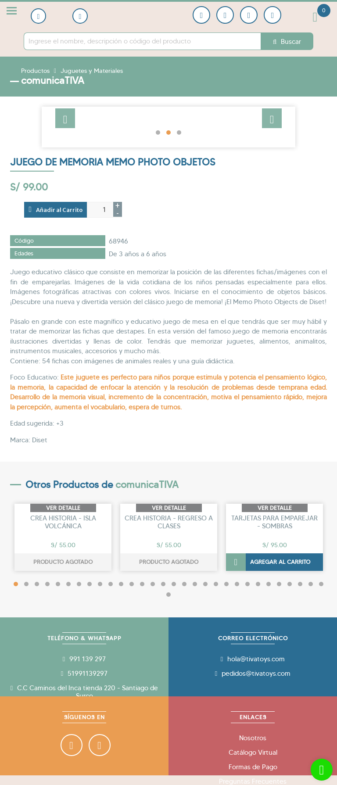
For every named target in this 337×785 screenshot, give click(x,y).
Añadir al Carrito (55, 209)
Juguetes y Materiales (92, 71)
